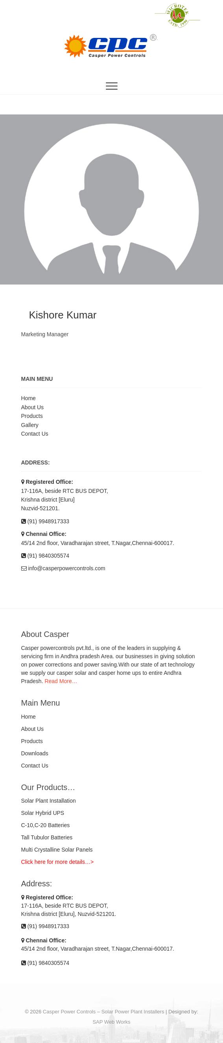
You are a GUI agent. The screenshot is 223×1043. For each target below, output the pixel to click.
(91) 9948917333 (45, 521)
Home (28, 398)
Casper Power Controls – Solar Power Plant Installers (103, 1012)
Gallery (30, 425)
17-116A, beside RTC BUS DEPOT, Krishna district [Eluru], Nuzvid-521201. (68, 905)
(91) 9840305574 (45, 555)
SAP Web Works (111, 1022)
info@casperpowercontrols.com (63, 568)
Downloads (34, 753)
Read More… (60, 681)
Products (32, 416)
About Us (32, 407)
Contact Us (34, 434)
